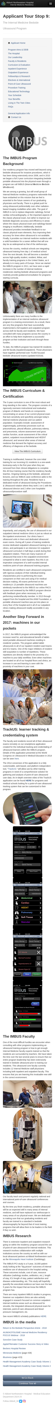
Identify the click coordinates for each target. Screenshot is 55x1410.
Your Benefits (14, 99)
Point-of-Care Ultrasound (19, 84)
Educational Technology (19, 91)
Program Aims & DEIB (18, 50)
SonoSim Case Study (12, 1340)
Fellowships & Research (19, 76)
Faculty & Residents (17, 61)
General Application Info (19, 113)
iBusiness (7, 1357)
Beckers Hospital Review (14, 1348)
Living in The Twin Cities (19, 103)
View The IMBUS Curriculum (28, 451)
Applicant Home (16, 43)
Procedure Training (16, 88)
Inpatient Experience (17, 69)
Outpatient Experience (18, 72)
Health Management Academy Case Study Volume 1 (27, 1361)
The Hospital (14, 53)
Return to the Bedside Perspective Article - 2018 (25, 1328)
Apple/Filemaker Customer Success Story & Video (26, 1344)
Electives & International (19, 80)
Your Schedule (14, 95)
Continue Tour (27, 1383)
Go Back (27, 1378)
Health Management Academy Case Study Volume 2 (27, 1366)
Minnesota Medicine (12, 1353)
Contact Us (14, 117)
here (17, 758)
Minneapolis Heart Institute (21, 1259)
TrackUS (12, 769)
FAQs (10, 107)
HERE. (44, 1316)
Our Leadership (15, 57)
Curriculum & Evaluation (19, 65)
